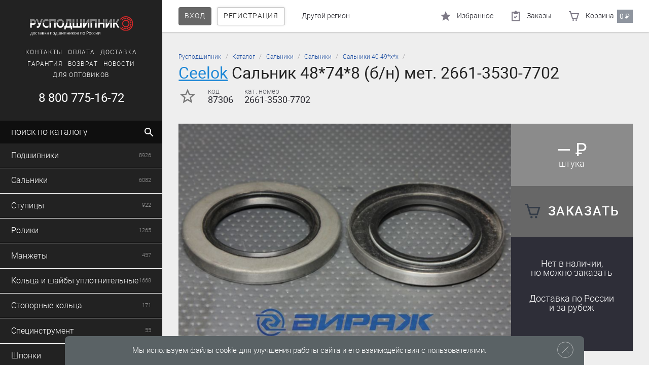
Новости (119, 63)
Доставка (118, 52)
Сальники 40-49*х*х (371, 56)
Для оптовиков (81, 75)
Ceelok (203, 73)
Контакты (43, 52)
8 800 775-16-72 (81, 98)
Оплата (81, 52)
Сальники (280, 56)
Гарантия (45, 63)
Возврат (83, 63)
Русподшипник (199, 56)
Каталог (243, 56)
